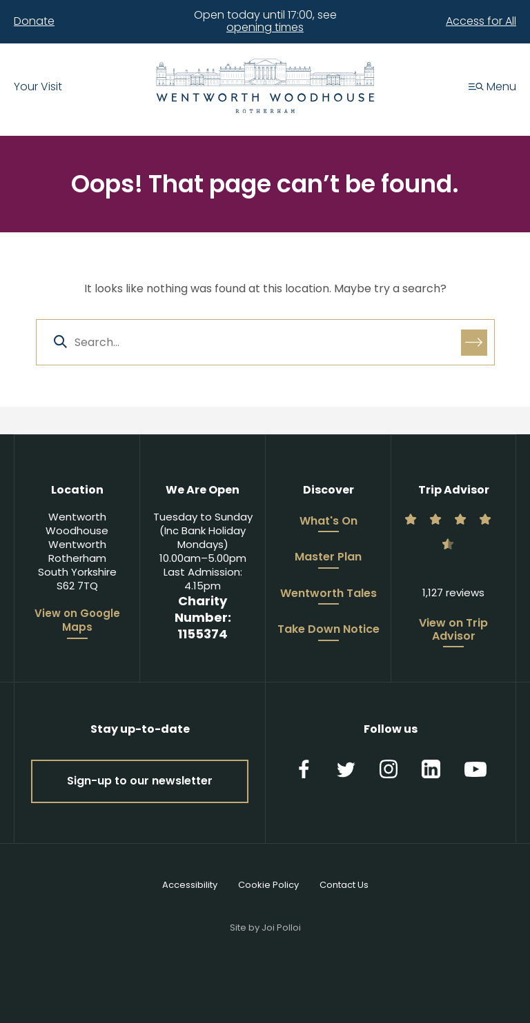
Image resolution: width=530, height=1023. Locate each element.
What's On (328, 522)
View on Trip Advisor (453, 630)
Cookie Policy (268, 884)
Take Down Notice (328, 630)
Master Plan (328, 558)
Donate (34, 21)
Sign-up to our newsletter (140, 781)
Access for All (481, 21)
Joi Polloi (281, 927)
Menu (492, 87)
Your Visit (38, 87)
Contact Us (344, 884)
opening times (265, 27)
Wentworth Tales (328, 594)
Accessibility (189, 884)
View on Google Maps (77, 620)
